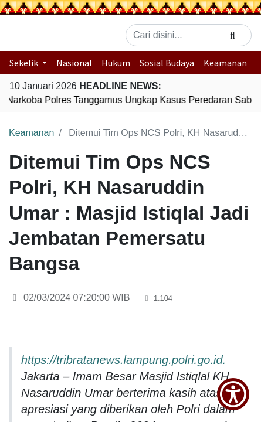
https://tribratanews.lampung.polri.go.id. (123, 359)
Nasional (74, 63)
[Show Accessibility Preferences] (233, 394)
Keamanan (225, 63)
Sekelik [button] (24, 63)
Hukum (115, 63)
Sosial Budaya (167, 63)
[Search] (232, 35)
